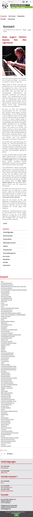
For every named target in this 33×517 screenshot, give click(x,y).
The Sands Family (5, 394)
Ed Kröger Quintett (6, 296)
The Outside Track (6, 398)
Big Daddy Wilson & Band (8, 321)
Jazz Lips (3, 444)
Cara (2, 306)
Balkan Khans (4, 414)
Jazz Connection (5, 291)
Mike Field (3, 351)
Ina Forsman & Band (6, 288)
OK (16, 515)
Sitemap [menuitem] (4, 1)
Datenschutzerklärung (15, 513)
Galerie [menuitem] (5, 246)
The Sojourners (5, 358)
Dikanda (3, 346)
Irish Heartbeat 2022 (6, 338)
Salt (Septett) (4, 391)
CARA (2, 363)
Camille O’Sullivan (6, 408)
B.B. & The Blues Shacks (7, 419)
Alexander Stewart (6, 386)
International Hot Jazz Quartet (9, 378)
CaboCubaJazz (5, 295)
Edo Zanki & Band (5, 423)
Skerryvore (4, 301)
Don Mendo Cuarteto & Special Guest (11, 334)
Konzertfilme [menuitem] (7, 239)
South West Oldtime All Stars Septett (11, 313)
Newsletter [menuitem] (21, 16)
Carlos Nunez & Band (6, 431)
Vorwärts (10, 454)
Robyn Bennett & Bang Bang (8, 369)
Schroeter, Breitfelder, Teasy (8, 366)
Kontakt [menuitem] (3, 19)
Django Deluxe (5, 424)
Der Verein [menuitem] (12, 16)
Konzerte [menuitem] (4, 16)
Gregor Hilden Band (6, 404)
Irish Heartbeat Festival (7, 354)
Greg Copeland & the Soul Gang (9, 433)
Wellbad (3, 348)
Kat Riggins (4, 328)
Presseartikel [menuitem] (7, 250)
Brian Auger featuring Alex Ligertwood (14, 196)
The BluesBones (5, 293)
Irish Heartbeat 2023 (6, 324)
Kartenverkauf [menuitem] (7, 236)
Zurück (5, 223)
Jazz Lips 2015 (5, 406)
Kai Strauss (4, 318)
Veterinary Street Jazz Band (8, 441)
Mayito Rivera (4, 359)
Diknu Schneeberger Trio (7, 403)
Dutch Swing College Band (8, 356)
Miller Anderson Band (7, 393)
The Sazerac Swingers (7, 333)
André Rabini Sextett (6, 300)
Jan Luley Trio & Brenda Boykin (9, 384)
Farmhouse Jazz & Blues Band (9, 329)
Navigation (30, 11)
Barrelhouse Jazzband (7, 285)
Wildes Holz (4, 323)
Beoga (2, 436)
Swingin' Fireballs (5, 344)
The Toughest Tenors (6, 381)
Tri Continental (5, 361)
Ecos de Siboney (5, 331)
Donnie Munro (5, 417)
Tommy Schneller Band (7, 353)
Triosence (3, 429)
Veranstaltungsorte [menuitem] (9, 253)
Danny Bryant (4, 468)
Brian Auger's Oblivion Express (9, 411)
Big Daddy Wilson (5, 376)
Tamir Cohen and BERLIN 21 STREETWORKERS (13, 314)
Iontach (3, 349)
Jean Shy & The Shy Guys (7, 439)
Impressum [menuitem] (11, 19)
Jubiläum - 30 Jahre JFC (7, 388)
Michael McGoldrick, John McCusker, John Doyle (13, 286)
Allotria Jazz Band (5, 316)
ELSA (2, 281)
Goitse (2, 389)
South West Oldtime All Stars (8, 343)
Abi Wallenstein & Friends (8, 336)
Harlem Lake (4, 305)
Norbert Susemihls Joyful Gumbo (10, 308)
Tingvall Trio (4, 413)
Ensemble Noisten (6, 434)
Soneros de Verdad (6, 379)
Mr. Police (3, 371)
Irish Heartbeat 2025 (6, 298)
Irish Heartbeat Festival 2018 (8, 368)
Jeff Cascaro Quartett (6, 341)
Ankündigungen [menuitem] (8, 232)
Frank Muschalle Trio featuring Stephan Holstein (14, 290)
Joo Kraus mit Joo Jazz (6, 309)
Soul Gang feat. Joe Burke (8, 399)
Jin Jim (2, 303)
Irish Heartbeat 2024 (6, 311)
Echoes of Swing (5, 364)
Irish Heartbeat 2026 (6, 283)
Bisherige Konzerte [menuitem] (9, 243)
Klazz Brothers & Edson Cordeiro (10, 437)
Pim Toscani (4, 326)
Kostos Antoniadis (6, 442)
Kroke (2, 319)
